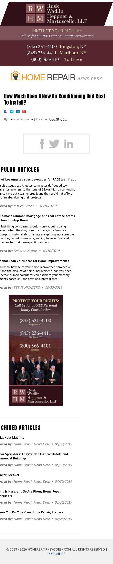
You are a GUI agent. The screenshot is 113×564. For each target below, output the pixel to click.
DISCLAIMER (56, 554)
